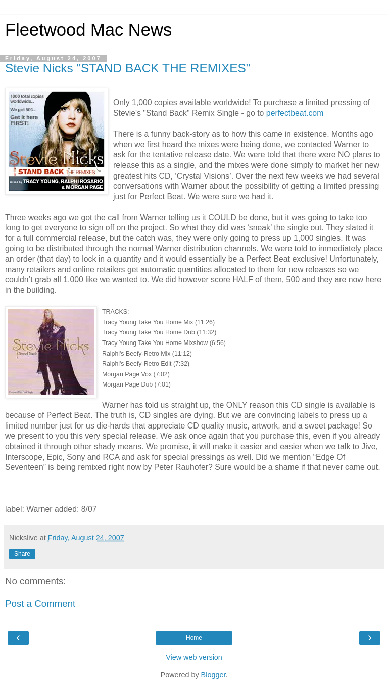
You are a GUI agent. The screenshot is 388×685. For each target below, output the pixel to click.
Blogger (213, 675)
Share (22, 554)
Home (194, 637)
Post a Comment (40, 603)
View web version (194, 657)
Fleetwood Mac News (88, 29)
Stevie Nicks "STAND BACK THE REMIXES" (128, 68)
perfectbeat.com (295, 113)
